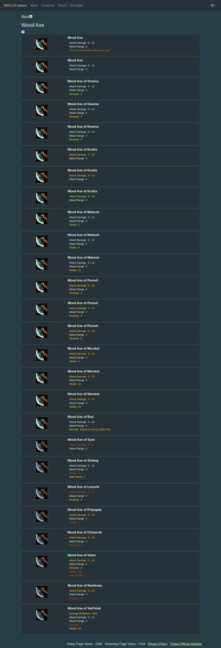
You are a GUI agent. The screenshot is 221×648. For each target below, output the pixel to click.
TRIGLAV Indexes (15, 5)
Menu (26, 16)
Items (34, 5)
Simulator (76, 5)
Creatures (48, 5)
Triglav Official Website (186, 644)
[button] (213, 5)
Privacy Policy (158, 644)
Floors (62, 5)
